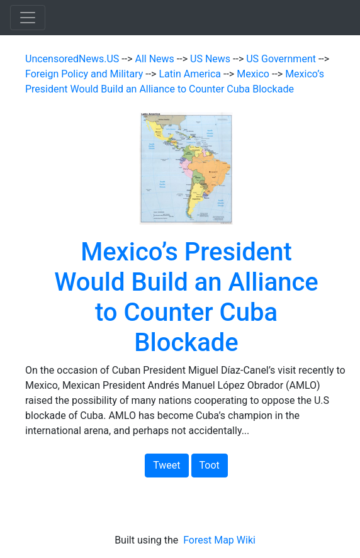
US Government (282, 59)
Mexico (254, 74)
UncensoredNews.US (73, 59)
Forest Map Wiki (220, 540)
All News (156, 59)
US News (211, 59)
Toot (210, 465)
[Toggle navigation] (27, 17)
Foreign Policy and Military (85, 74)
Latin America (191, 74)
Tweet (166, 465)
